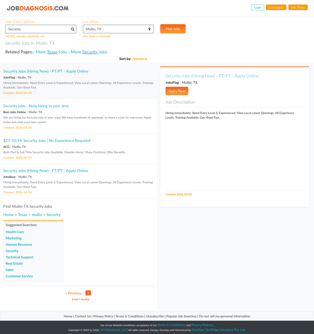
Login (257, 7)
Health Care (15, 232)
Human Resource (19, 244)
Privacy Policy (103, 316)
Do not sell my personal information (224, 316)
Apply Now (176, 91)
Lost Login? (276, 7)
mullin (37, 214)
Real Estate (14, 263)
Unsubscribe (155, 316)
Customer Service (19, 276)
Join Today (298, 7)
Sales (10, 270)
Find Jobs (173, 29)
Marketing (14, 238)
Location (91, 21)
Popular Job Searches (181, 316)
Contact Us (83, 316)
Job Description (20, 21)
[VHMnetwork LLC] (114, 330)
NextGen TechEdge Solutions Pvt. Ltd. (219, 330)
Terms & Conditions (129, 316)
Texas (52, 51)
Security (90, 51)
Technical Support (19, 257)
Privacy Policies (202, 325)
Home (8, 214)
